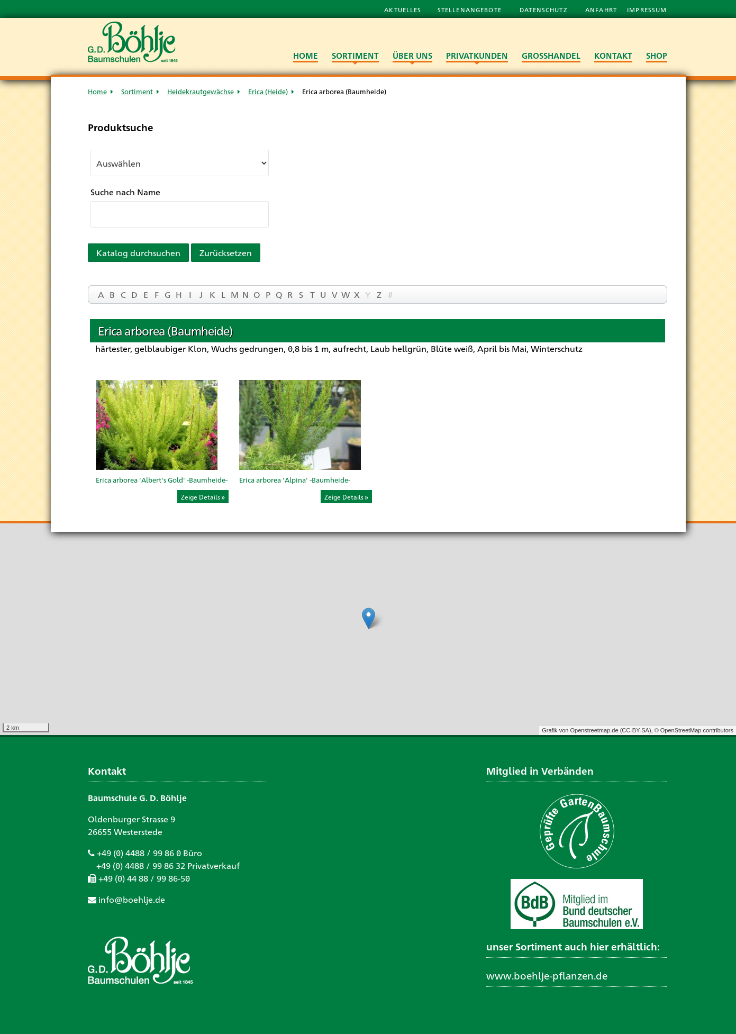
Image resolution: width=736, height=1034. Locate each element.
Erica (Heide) (268, 91)
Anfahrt (602, 9)
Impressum (647, 9)
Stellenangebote (471, 9)
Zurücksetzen (225, 252)
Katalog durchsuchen (138, 252)
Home (97, 91)
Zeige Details (200, 497)
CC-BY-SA (635, 730)
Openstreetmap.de (594, 730)
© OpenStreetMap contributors (694, 730)
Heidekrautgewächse (200, 91)
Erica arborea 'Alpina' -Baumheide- (294, 479)
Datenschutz (544, 9)
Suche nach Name (125, 191)
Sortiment (137, 91)
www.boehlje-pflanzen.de (546, 975)
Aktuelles (402, 9)
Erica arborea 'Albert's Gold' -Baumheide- (162, 479)
